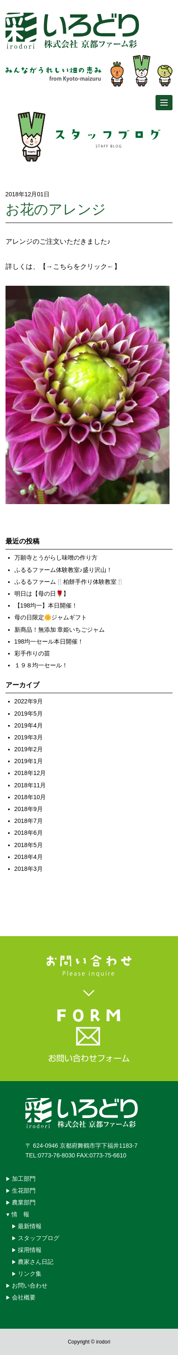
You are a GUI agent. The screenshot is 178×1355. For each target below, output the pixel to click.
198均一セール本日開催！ (48, 641)
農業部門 (24, 1202)
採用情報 (30, 1249)
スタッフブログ (38, 1238)
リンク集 (30, 1273)
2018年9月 (28, 809)
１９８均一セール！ (41, 665)
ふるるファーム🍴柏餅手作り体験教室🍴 (69, 581)
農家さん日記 (35, 1261)
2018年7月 (28, 820)
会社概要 (24, 1297)
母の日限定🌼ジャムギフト (50, 617)
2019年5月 (28, 713)
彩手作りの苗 (32, 653)
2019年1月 (28, 761)
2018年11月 (30, 785)
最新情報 (30, 1226)
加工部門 (24, 1178)
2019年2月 (28, 749)
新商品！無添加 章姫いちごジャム (59, 629)
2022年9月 (28, 701)
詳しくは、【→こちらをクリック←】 (63, 266)
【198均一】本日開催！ (46, 605)
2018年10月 (30, 797)
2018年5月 (28, 845)
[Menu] (164, 102)
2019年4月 (28, 725)
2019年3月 (28, 737)
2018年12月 (30, 773)
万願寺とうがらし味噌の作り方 (55, 557)
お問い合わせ (29, 1285)
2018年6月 (28, 832)
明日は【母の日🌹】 (41, 593)
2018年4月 (28, 856)
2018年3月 (28, 868)
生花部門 (24, 1190)
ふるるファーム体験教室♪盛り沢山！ (63, 569)
